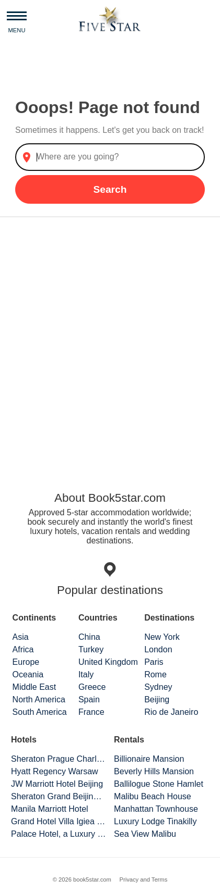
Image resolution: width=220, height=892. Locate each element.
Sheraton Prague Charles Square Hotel (58, 758)
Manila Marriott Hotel (49, 808)
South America (40, 712)
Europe (26, 662)
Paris (153, 662)
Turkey (90, 649)
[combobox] (110, 157)
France (91, 712)
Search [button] (109, 189)
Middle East (34, 687)
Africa (23, 649)
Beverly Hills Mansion (154, 771)
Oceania (28, 674)
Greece (92, 687)
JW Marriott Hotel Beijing (57, 783)
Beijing (156, 699)
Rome (155, 674)
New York (162, 637)
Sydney (158, 687)
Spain (89, 699)
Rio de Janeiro (171, 712)
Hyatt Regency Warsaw (54, 771)
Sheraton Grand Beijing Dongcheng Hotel (58, 796)
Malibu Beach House (152, 796)
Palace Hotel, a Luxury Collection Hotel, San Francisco (58, 833)
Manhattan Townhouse (156, 808)
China (89, 637)
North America (39, 699)
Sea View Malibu (145, 833)
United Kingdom (108, 662)
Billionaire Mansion (149, 758)
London (158, 649)
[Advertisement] (110, 343)
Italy (86, 674)
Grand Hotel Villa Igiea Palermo (58, 821)
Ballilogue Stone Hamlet (158, 783)
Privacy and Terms (143, 879)
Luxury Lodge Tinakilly (155, 821)
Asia (21, 637)
